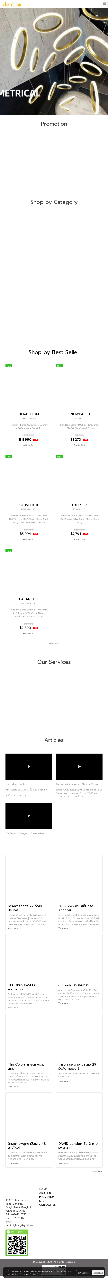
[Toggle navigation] (104, 4)
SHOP (42, 1201)
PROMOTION (47, 1197)
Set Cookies (83, 1272)
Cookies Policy (36, 1274)
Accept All (98, 1272)
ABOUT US (45, 1193)
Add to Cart (28, 445)
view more (54, 643)
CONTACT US (47, 1205)
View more (13, 928)
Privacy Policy (19, 1274)
